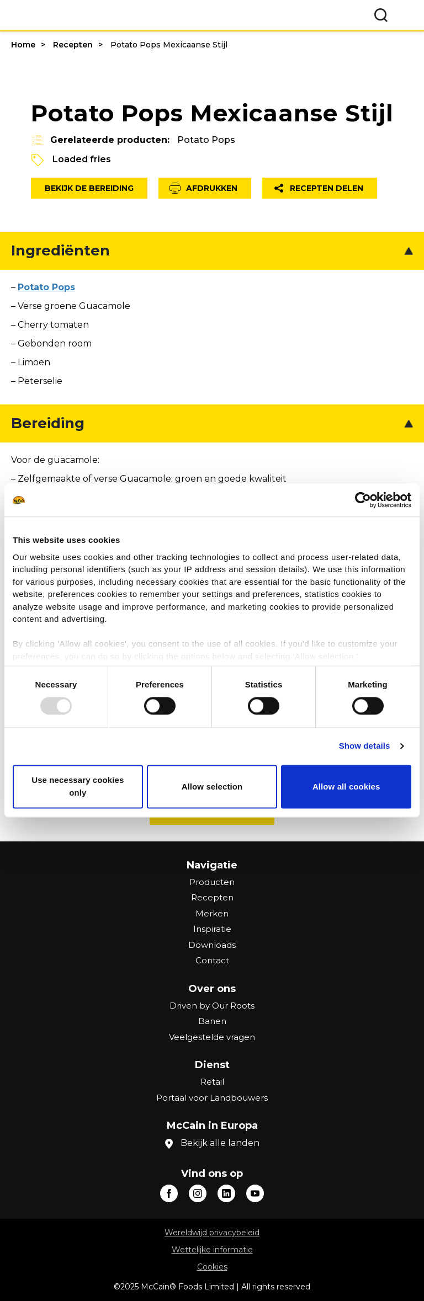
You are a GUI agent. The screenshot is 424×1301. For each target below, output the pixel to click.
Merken (212, 913)
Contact (212, 960)
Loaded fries (81, 159)
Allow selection (212, 786)
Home (23, 45)
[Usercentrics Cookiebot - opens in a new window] (363, 500)
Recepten (73, 45)
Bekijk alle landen (220, 1143)
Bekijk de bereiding (89, 188)
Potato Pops (206, 140)
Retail (212, 1081)
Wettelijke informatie (212, 1250)
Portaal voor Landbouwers (212, 1097)
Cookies (212, 1267)
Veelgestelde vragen (212, 1037)
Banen (212, 1021)
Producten (212, 882)
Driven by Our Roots (212, 1005)
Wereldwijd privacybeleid (212, 1233)
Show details (364, 746)
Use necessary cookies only (77, 787)
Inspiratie (212, 929)
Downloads (212, 945)
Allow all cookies (346, 786)
